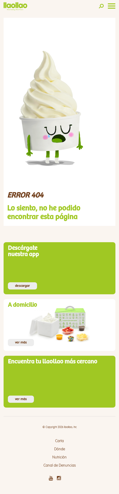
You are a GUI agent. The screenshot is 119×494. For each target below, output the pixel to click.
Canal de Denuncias (59, 465)
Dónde (59, 449)
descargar (22, 286)
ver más (21, 342)
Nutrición (59, 457)
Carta (59, 441)
